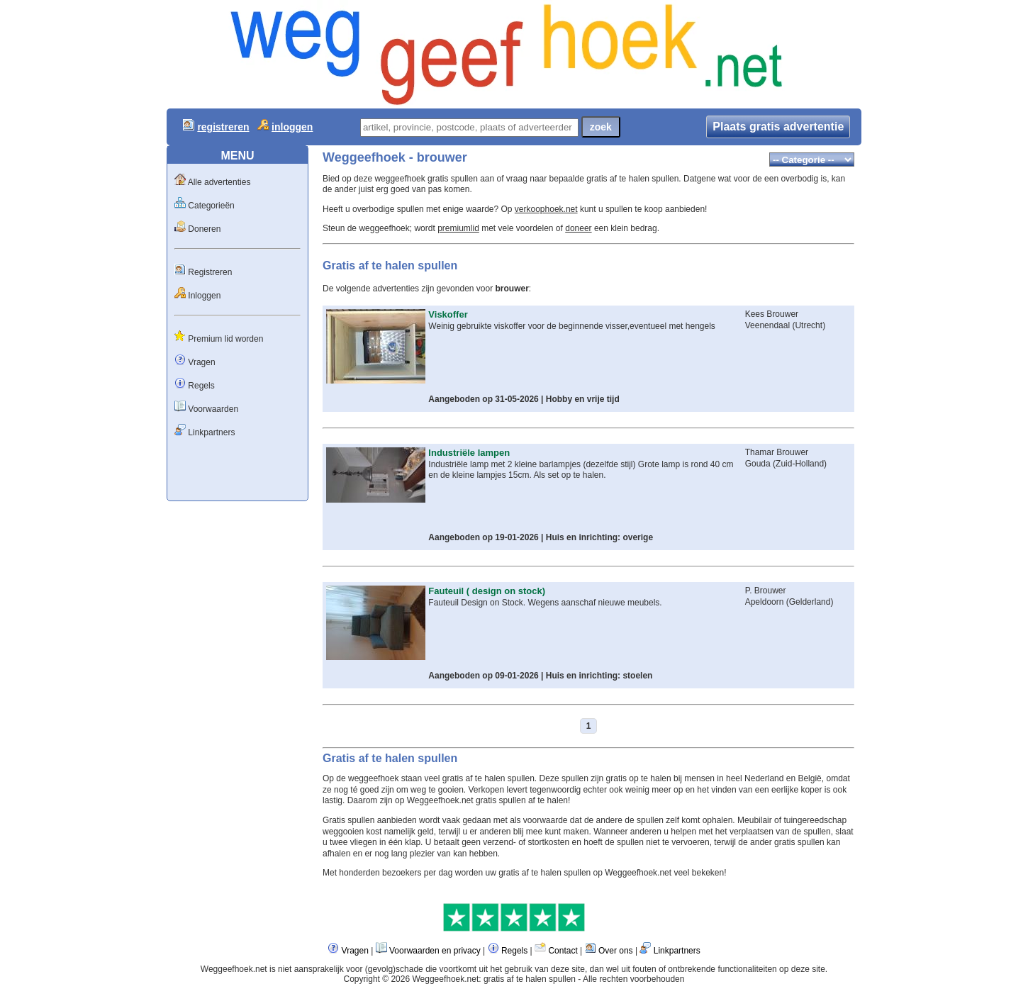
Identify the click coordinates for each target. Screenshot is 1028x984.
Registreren (210, 272)
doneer (578, 228)
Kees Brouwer (771, 314)
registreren (223, 127)
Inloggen (204, 296)
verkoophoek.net (546, 209)
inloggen (292, 127)
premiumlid (458, 228)
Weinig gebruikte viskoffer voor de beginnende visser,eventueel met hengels (571, 326)
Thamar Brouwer (776, 452)
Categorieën (211, 206)
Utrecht (808, 325)
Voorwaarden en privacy (435, 951)
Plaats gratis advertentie (778, 127)
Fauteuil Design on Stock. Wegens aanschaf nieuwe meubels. (544, 603)
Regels (201, 386)
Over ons (615, 951)
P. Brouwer (765, 591)
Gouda (758, 464)
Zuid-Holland (800, 464)
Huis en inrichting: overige (599, 537)
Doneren (204, 229)
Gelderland (810, 602)
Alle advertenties (219, 182)
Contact (562, 951)
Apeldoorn (765, 602)
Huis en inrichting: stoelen (599, 676)
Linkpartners (211, 432)
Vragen (201, 362)
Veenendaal (767, 325)
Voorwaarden (213, 409)
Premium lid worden (225, 339)
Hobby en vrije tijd (583, 399)
